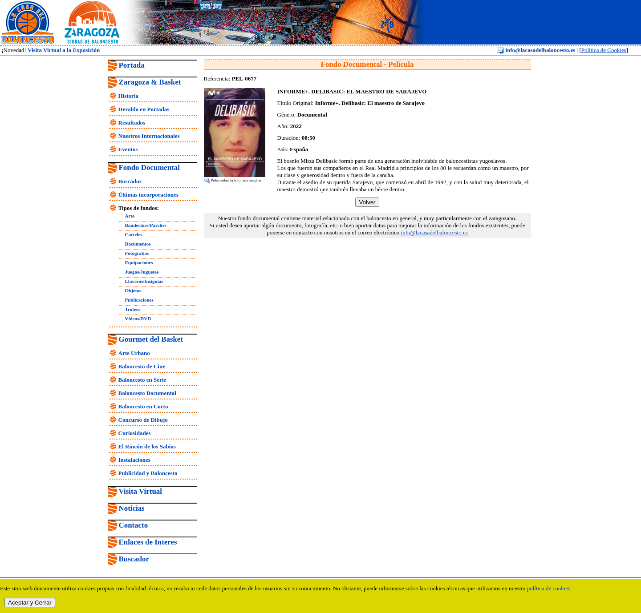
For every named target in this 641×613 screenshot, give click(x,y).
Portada (132, 65)
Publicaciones (139, 299)
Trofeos (133, 309)
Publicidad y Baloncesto (148, 473)
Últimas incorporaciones (148, 194)
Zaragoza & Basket (150, 82)
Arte (129, 215)
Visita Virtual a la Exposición (64, 50)
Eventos (128, 149)
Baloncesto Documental (147, 393)
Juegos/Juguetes (142, 271)
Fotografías (137, 253)
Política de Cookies (603, 50)
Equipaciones (139, 262)
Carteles (133, 234)
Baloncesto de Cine (141, 366)
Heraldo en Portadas (144, 109)
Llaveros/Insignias (144, 281)
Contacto (133, 525)
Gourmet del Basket (151, 339)
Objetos (133, 290)
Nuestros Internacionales (149, 136)
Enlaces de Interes (148, 542)
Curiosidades (134, 433)
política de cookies (548, 588)
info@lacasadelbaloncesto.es (536, 50)
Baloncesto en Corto (143, 406)
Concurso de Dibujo (143, 419)
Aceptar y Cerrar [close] (30, 602)
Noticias (132, 508)
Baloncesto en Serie (142, 379)
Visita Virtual (140, 491)
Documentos (138, 243)
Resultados (132, 122)
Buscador (130, 181)
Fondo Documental (149, 167)
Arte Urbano (134, 353)
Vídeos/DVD (138, 318)
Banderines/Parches (145, 225)
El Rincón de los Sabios (147, 446)
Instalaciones (134, 459)
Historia (128, 96)
